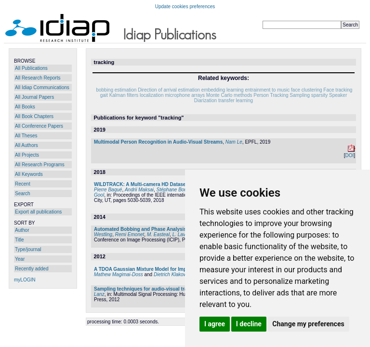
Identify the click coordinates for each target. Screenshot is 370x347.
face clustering (306, 90)
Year (20, 259)
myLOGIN (24, 279)
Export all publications (38, 211)
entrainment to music (267, 90)
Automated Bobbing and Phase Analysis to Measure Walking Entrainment (178, 229)
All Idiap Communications (42, 87)
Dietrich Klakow (170, 274)
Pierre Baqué (108, 189)
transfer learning (235, 100)
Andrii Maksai (139, 189)
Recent (22, 184)
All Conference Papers (39, 126)
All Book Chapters (34, 116)
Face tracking (337, 90)
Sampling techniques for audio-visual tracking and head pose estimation (177, 289)
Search (22, 193)
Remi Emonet (130, 234)
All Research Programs (40, 164)
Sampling (300, 95)
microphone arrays (185, 95)
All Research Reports (37, 77)
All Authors (26, 145)
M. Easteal (158, 234)
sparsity (319, 95)
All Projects (27, 155)
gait (104, 95)
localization (151, 95)
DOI (349, 155)
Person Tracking (270, 95)
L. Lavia (180, 234)
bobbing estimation (116, 90)
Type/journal (28, 249)
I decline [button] (249, 324)
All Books (25, 106)
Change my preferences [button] (308, 324)
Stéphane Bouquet (177, 189)
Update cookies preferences (185, 6)
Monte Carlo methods (229, 95)
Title (19, 239)
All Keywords (29, 174)
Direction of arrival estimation (169, 90)
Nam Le (233, 142)
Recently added (32, 268)
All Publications (31, 68)
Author (22, 230)
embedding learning (222, 90)
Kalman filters (124, 95)
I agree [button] (214, 324)
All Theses (26, 135)
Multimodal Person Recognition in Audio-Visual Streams (158, 142)
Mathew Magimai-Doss (118, 274)
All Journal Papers (34, 97)
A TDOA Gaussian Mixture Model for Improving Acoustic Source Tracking (178, 269)
